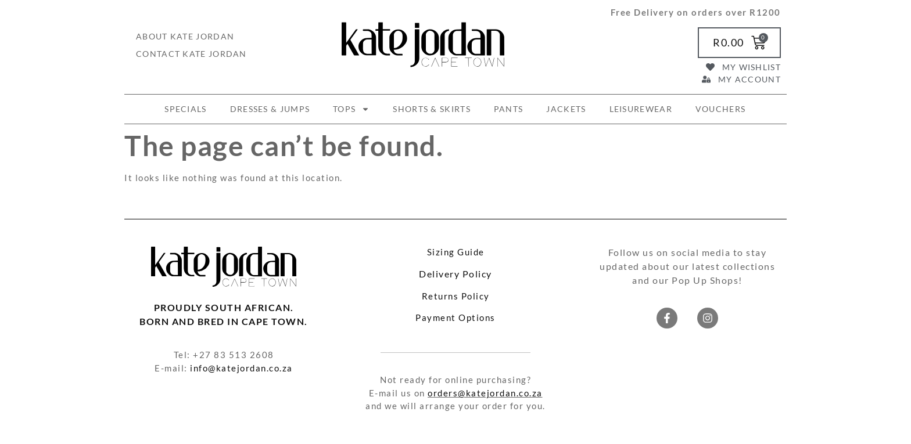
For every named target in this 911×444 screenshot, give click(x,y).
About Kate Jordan (185, 36)
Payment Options (455, 317)
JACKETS (566, 109)
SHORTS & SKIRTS (432, 109)
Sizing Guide (456, 252)
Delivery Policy (455, 273)
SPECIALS (185, 109)
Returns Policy (456, 296)
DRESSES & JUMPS (270, 109)
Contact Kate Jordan (191, 54)
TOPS (351, 109)
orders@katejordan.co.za (485, 393)
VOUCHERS (720, 109)
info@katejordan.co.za (241, 368)
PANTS (508, 109)
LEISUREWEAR (640, 109)
